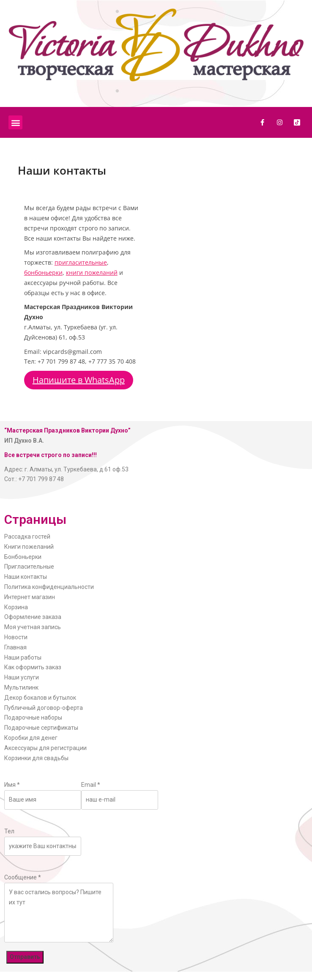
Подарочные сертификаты (41, 727)
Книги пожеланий (29, 546)
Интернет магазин (29, 597)
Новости (15, 637)
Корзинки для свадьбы (36, 758)
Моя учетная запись (32, 627)
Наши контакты (25, 576)
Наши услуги (21, 677)
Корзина (16, 607)
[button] (15, 122)
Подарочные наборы (33, 717)
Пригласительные (29, 566)
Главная (15, 647)
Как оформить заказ (32, 667)
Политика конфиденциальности (49, 586)
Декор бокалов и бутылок (40, 697)
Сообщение (22, 877)
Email (90, 784)
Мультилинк (21, 687)
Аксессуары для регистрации (45, 748)
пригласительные (81, 262)
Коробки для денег (30, 737)
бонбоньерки (43, 272)
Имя (12, 784)
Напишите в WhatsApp (79, 380)
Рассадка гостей (27, 536)
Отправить (25, 956)
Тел (9, 831)
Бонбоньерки (22, 556)
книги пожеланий (92, 272)
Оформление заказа (32, 616)
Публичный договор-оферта (43, 707)
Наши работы (22, 657)
